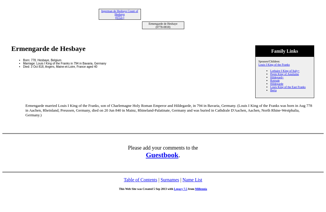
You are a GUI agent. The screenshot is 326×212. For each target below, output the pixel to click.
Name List (192, 179)
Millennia (201, 189)
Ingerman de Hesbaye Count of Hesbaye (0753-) (119, 14)
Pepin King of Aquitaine (284, 74)
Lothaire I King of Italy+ (285, 70)
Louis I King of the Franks (274, 64)
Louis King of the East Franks (288, 87)
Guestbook (162, 155)
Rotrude (275, 80)
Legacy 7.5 (180, 189)
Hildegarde (276, 83)
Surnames (170, 179)
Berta (273, 90)
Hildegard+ (277, 77)
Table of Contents (140, 179)
